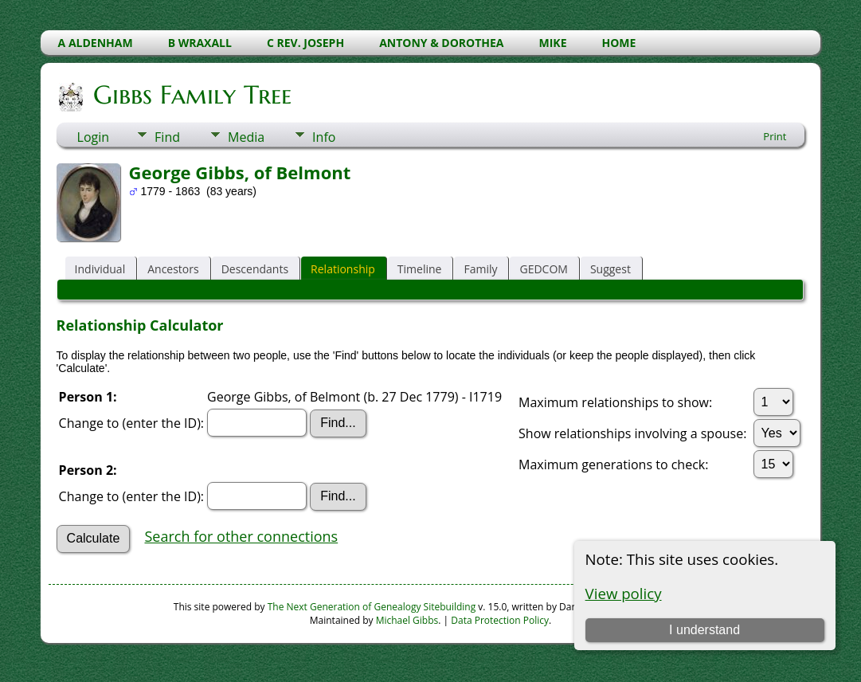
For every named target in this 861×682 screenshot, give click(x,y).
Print (774, 136)
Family (480, 268)
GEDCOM (543, 268)
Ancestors (172, 268)
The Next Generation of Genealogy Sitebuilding (372, 606)
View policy (623, 593)
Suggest (610, 268)
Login (93, 137)
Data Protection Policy (500, 620)
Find (167, 137)
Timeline (419, 268)
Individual (100, 268)
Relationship (343, 268)
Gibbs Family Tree (191, 95)
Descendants (254, 268)
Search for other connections (241, 536)
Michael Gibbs (407, 620)
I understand (704, 630)
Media (246, 137)
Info (323, 137)
